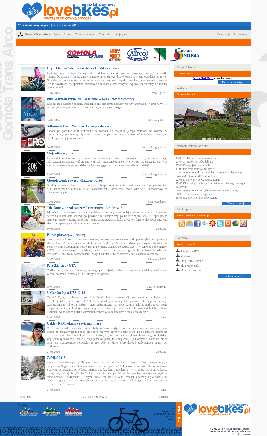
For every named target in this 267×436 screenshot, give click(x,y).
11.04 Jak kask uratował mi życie (195, 169)
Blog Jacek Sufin (190, 265)
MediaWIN (187, 256)
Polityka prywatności (164, 413)
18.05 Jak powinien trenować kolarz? (197, 197)
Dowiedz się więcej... (234, 82)
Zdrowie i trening (85, 34)
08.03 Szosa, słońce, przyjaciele (194, 194)
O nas (171, 408)
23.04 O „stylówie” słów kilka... (194, 161)
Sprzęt (67, 34)
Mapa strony (168, 411)
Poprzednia (25, 396)
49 (105, 396)
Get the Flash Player (203, 78)
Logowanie (240, 34)
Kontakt (170, 419)
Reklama (170, 416)
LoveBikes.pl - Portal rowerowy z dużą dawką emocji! (70, 11)
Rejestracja (223, 34)
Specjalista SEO (189, 251)
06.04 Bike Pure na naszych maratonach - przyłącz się (207, 190)
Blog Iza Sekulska (190, 270)
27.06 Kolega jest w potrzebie (193, 165)
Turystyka (105, 34)
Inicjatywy (121, 34)
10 (100, 396)
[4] (88, 396)
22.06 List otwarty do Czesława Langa (198, 179)
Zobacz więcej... (236, 203)
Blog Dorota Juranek (192, 261)
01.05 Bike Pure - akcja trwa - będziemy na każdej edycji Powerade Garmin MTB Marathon (209, 174)
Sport (57, 34)
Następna (163, 396)
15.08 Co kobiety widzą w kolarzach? (197, 158)
